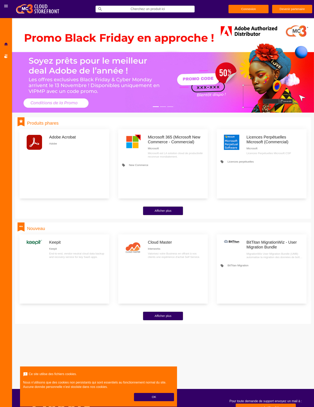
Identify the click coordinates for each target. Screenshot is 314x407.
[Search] (149, 9)
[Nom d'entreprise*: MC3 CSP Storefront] (38, 9)
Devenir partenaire (292, 9)
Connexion (248, 9)
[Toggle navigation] (6, 6)
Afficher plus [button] (163, 210)
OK (154, 397)
